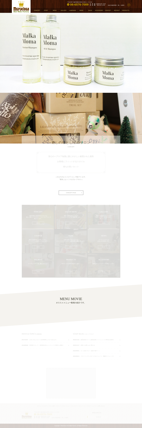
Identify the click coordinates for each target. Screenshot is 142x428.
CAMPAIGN (72, 10)
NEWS (81, 10)
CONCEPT (37, 10)
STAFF (46, 10)
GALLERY (64, 10)
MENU (55, 10)
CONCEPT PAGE (71, 192)
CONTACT (108, 10)
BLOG (90, 10)
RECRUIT (117, 10)
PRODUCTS (125, 10)
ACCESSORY (99, 10)
